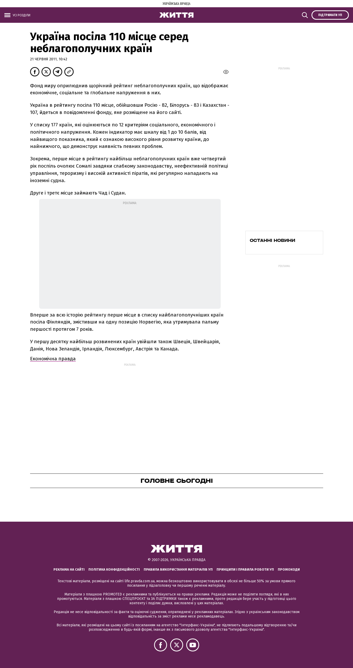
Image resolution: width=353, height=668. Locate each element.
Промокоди (289, 569)
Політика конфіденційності (114, 569)
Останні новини (272, 240)
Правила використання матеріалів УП (178, 569)
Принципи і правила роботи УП (245, 569)
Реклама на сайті (69, 569)
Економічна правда (53, 359)
